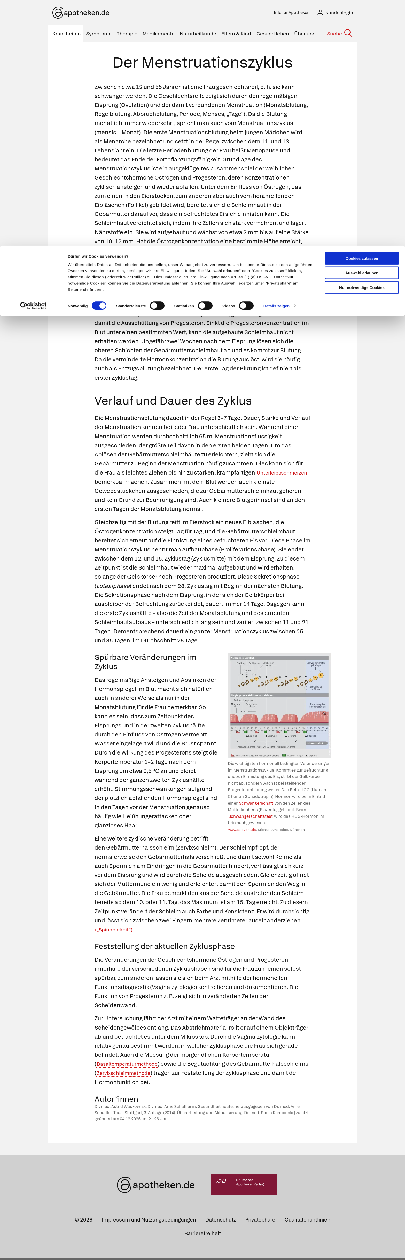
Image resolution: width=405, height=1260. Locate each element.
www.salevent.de (242, 831)
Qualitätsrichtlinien (307, 1221)
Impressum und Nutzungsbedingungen (149, 1221)
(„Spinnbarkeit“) (116, 931)
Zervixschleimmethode (200, 1074)
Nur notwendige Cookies (362, 42)
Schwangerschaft (256, 804)
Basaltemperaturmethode (132, 1065)
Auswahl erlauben (361, 27)
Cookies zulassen (362, 12)
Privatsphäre (260, 1221)
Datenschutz (220, 1221)
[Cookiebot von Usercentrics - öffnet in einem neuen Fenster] (33, 60)
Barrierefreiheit (202, 1235)
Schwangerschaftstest (250, 818)
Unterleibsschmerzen (124, 483)
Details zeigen (276, 60)
